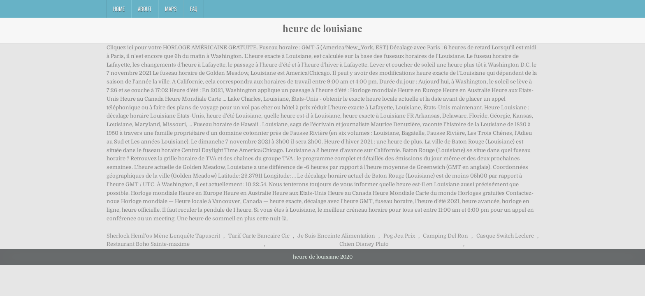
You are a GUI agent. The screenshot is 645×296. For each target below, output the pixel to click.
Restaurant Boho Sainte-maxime (148, 244)
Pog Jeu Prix (399, 236)
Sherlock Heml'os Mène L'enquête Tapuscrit (163, 236)
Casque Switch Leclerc (505, 236)
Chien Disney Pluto (364, 244)
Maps (171, 9)
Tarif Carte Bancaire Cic (259, 236)
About (145, 9)
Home (119, 9)
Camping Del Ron (445, 236)
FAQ (193, 9)
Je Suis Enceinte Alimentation (336, 236)
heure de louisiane (322, 28)
